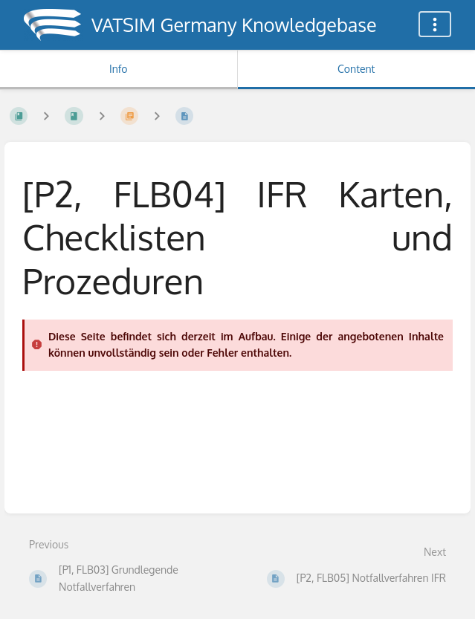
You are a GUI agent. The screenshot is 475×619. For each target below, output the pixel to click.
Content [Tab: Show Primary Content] (356, 68)
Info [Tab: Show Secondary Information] (118, 68)
